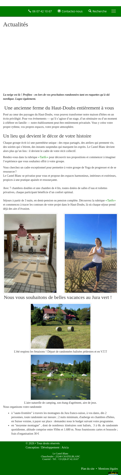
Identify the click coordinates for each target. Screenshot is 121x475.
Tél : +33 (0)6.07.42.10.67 (66, 459)
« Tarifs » (43, 157)
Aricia (65, 447)
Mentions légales (108, 468)
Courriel (46, 459)
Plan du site (87, 468)
